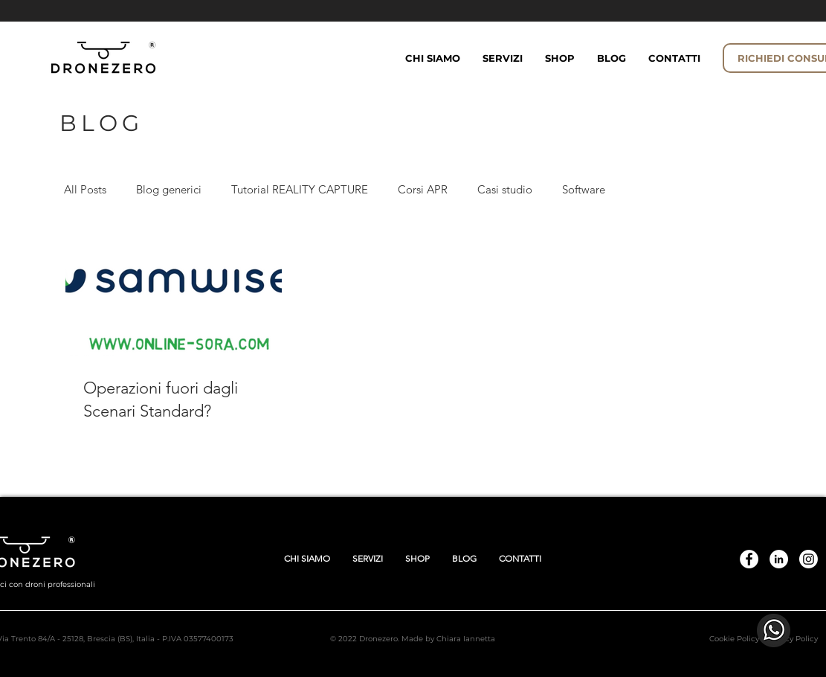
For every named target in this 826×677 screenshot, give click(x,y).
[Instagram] (808, 559)
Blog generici (168, 189)
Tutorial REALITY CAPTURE (299, 189)
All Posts (85, 189)
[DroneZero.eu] (749, 559)
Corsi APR (423, 189)
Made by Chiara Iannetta (448, 639)
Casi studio (504, 189)
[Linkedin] (778, 559)
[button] (560, 58)
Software (583, 189)
